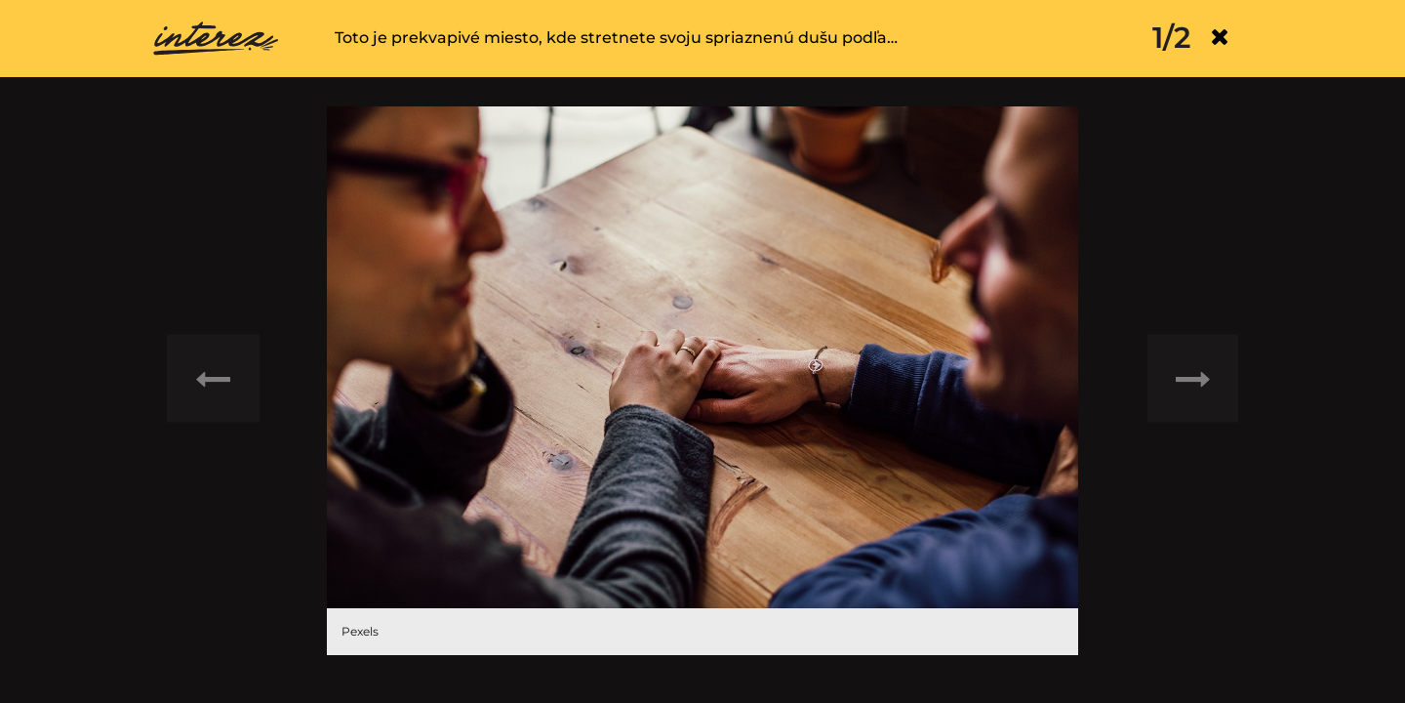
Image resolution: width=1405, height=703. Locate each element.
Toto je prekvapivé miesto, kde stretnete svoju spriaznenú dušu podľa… (616, 37)
